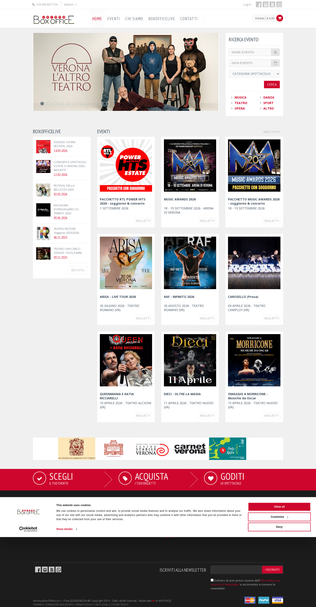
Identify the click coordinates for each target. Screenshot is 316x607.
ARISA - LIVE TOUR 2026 (118, 297)
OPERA (240, 108)
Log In (247, 4)
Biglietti (143, 221)
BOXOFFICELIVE (161, 18)
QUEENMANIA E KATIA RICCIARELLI (117, 396)
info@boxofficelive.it (247, 530)
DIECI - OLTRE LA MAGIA (182, 394)
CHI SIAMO (134, 18)
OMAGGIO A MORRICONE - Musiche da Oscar (248, 396)
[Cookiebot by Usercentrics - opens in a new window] (28, 599)
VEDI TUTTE (77, 270)
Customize (279, 586)
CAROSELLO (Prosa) (243, 297)
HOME (97, 18)
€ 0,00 (270, 18)
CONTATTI (189, 18)
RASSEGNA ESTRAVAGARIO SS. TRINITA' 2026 (66, 209)
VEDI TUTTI (271, 132)
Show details (64, 599)
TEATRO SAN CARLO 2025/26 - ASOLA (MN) (68, 251)
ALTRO (268, 108)
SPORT (268, 103)
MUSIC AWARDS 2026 (180, 199)
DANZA (268, 97)
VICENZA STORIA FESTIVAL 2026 (64, 144)
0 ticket (259, 18)
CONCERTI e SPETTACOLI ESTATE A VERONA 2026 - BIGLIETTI (70, 166)
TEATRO (241, 103)
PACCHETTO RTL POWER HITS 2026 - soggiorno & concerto (122, 201)
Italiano (71, 4)
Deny (279, 596)
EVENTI (113, 18)
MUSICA (240, 97)
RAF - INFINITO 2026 (179, 297)
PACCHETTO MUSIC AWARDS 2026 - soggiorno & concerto (254, 201)
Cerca (272, 84)
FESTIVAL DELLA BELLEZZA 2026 (64, 187)
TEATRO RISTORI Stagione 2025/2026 (66, 231)
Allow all (279, 576)
